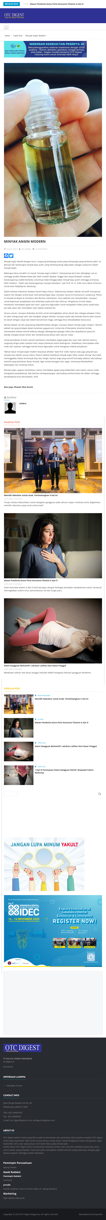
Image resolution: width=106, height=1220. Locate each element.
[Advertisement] (53, 1001)
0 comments (17, 499)
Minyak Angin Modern (25, 241)
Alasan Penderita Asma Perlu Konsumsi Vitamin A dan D (31, 580)
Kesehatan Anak (44, 695)
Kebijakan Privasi (14, 1085)
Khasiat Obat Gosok (23, 387)
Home (7, 35)
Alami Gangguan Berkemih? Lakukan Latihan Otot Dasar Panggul (35, 665)
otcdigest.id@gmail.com (44, 1120)
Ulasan (40, 719)
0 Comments (41, 249)
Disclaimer (8, 1066)
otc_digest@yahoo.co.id (21, 1120)
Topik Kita (17, 35)
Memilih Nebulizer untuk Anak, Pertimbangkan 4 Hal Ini (31, 495)
